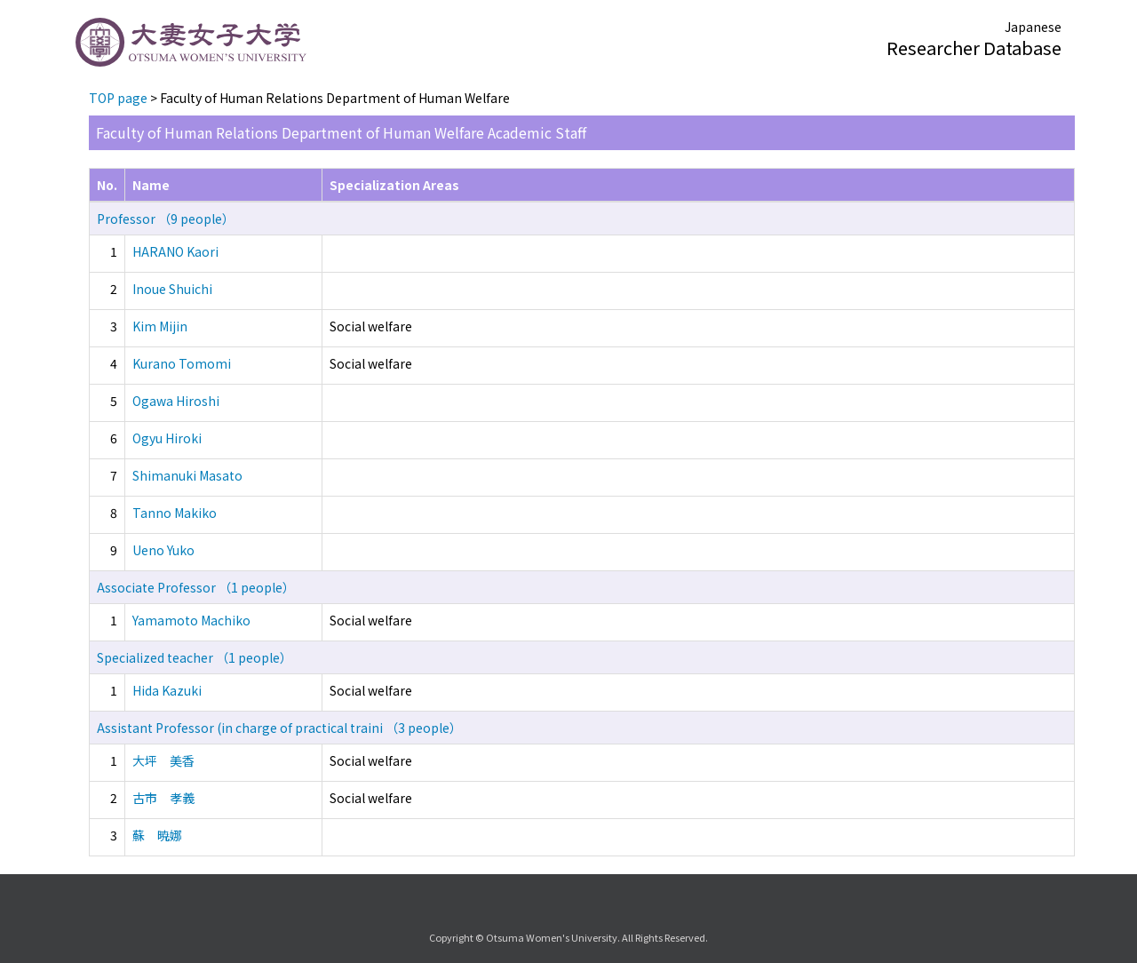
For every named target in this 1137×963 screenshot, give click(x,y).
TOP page (118, 98)
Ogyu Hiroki (167, 438)
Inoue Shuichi (172, 289)
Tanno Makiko (174, 512)
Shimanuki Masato (187, 475)
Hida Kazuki (167, 690)
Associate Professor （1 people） (196, 587)
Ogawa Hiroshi (175, 401)
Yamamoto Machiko (191, 620)
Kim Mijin (159, 326)
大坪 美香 (163, 760)
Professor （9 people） (166, 218)
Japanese (1033, 27)
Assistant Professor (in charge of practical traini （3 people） (279, 727)
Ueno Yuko (163, 550)
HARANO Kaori (175, 251)
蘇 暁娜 (157, 835)
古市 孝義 (163, 798)
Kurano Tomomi (181, 363)
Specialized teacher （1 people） (194, 657)
